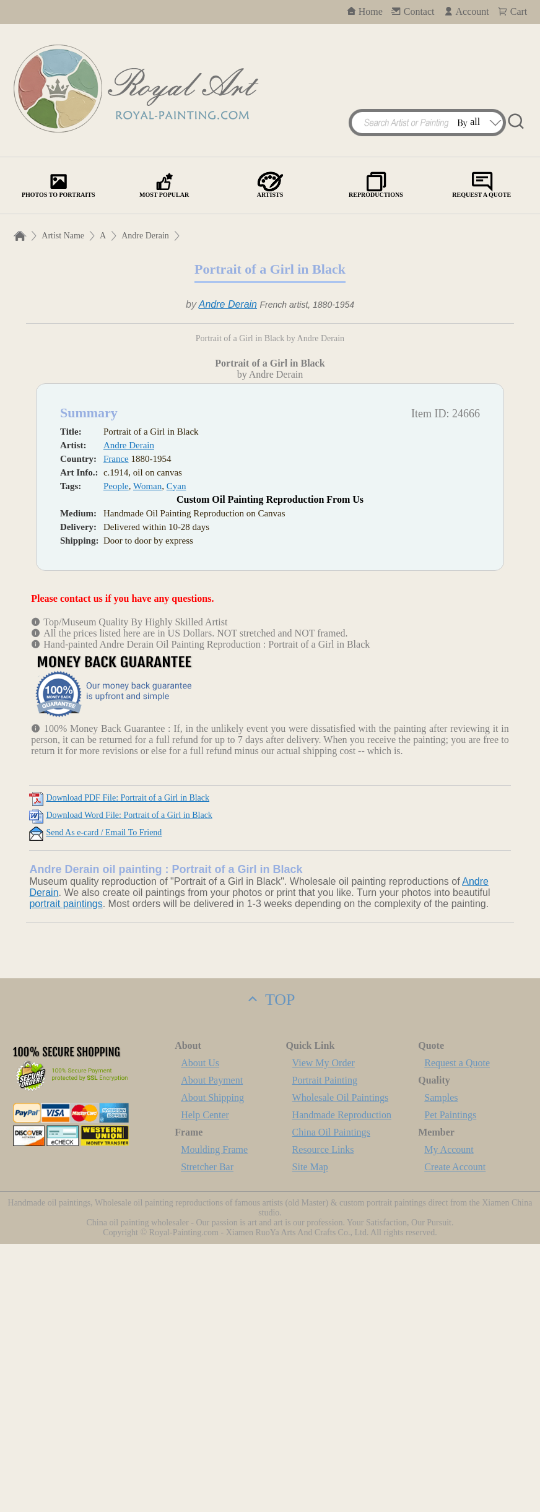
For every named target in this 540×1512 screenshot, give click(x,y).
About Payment (212, 1348)
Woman (147, 754)
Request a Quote (457, 1331)
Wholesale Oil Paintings (340, 1365)
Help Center (205, 1383)
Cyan (176, 754)
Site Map (310, 1435)
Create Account (455, 1435)
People (116, 754)
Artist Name (62, 235)
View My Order (323, 1331)
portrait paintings (65, 1172)
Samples (441, 1365)
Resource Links (323, 1417)
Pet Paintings (450, 1383)
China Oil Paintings (331, 1400)
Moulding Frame (214, 1417)
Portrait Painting (324, 1348)
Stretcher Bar (207, 1435)
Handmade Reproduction (341, 1383)
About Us (200, 1331)
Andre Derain (145, 235)
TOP (270, 1268)
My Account (449, 1417)
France (116, 727)
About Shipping (212, 1365)
